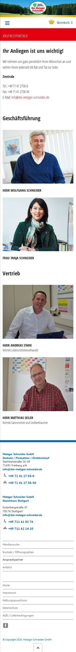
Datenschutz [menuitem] (10, 608)
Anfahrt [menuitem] (7, 567)
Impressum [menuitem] (9, 593)
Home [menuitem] (6, 585)
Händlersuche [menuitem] (11, 544)
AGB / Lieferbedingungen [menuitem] (18, 615)
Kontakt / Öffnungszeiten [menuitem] (18, 552)
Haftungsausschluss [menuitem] (15, 600)
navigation (7, 23)
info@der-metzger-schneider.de (30, 97)
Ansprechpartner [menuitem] (13, 559)
